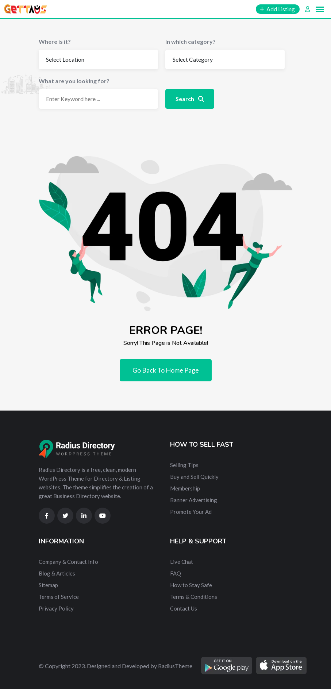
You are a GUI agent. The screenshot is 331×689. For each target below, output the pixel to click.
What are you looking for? (74, 80)
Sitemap (48, 585)
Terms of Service (59, 596)
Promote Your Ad (191, 511)
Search (190, 98)
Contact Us (183, 608)
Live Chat (181, 561)
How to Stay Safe (191, 585)
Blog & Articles (57, 573)
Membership (185, 488)
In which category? (190, 41)
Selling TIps (184, 465)
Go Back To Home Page (165, 370)
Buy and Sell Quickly (194, 476)
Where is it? (55, 41)
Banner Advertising (193, 500)
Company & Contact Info (68, 561)
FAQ (175, 573)
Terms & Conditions (193, 596)
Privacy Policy (56, 608)
